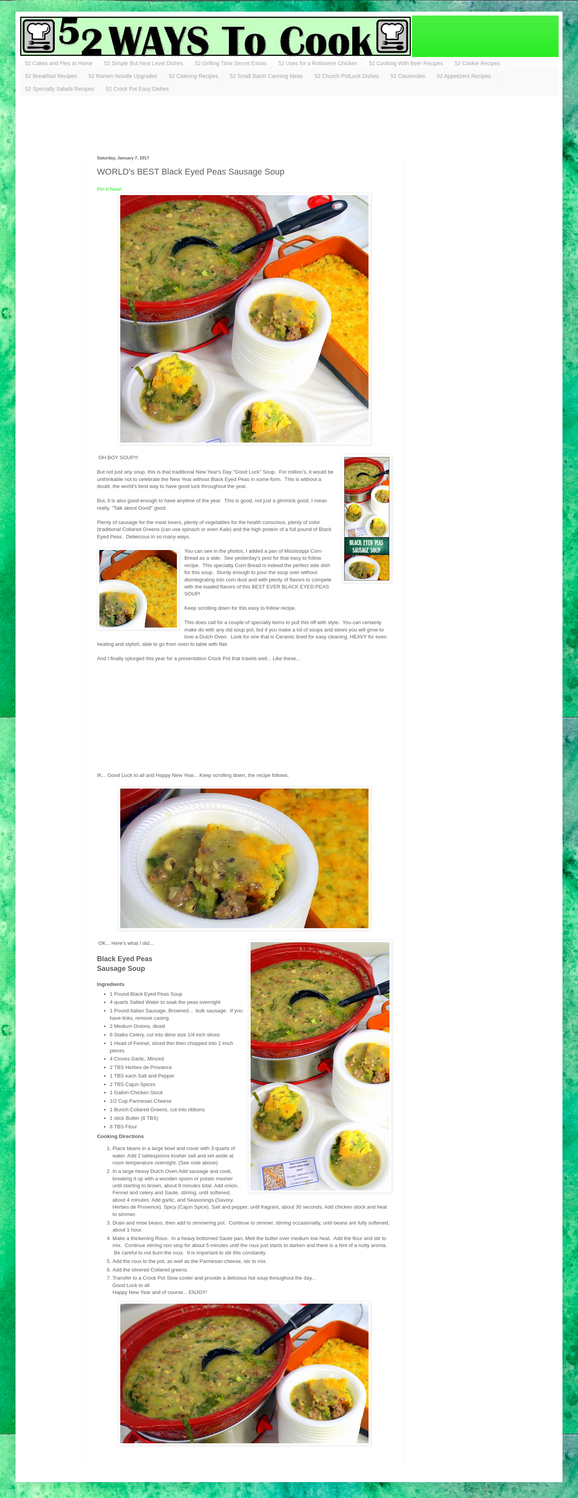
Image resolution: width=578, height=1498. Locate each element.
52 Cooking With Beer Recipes (406, 63)
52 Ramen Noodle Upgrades (122, 76)
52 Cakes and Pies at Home (58, 63)
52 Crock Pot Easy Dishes (137, 89)
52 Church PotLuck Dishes (347, 76)
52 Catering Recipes (193, 76)
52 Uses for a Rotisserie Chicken (317, 63)
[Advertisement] (172, 124)
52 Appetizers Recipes (464, 76)
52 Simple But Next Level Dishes (143, 63)
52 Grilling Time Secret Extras (231, 63)
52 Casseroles (408, 76)
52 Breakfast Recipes (51, 76)
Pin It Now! (109, 189)
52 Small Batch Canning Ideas (266, 76)
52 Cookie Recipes (477, 63)
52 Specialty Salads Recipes (59, 89)
